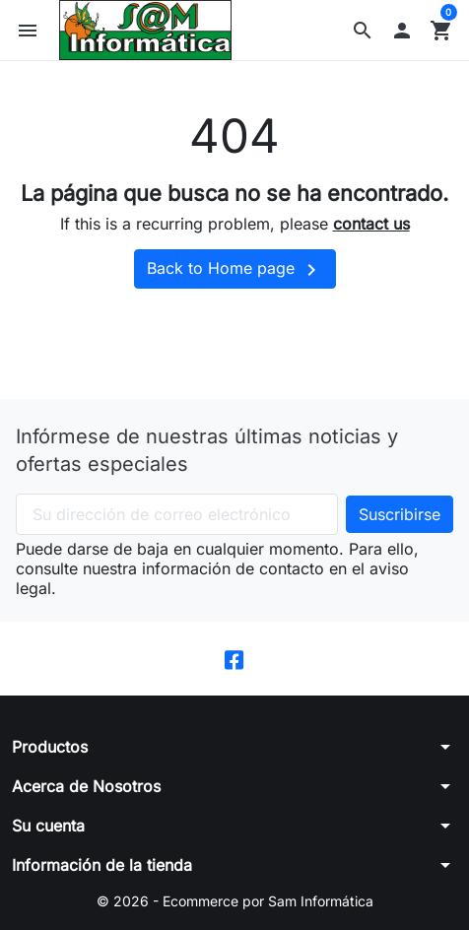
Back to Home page (235, 270)
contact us (371, 223)
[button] (362, 30)
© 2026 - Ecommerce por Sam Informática (235, 901)
